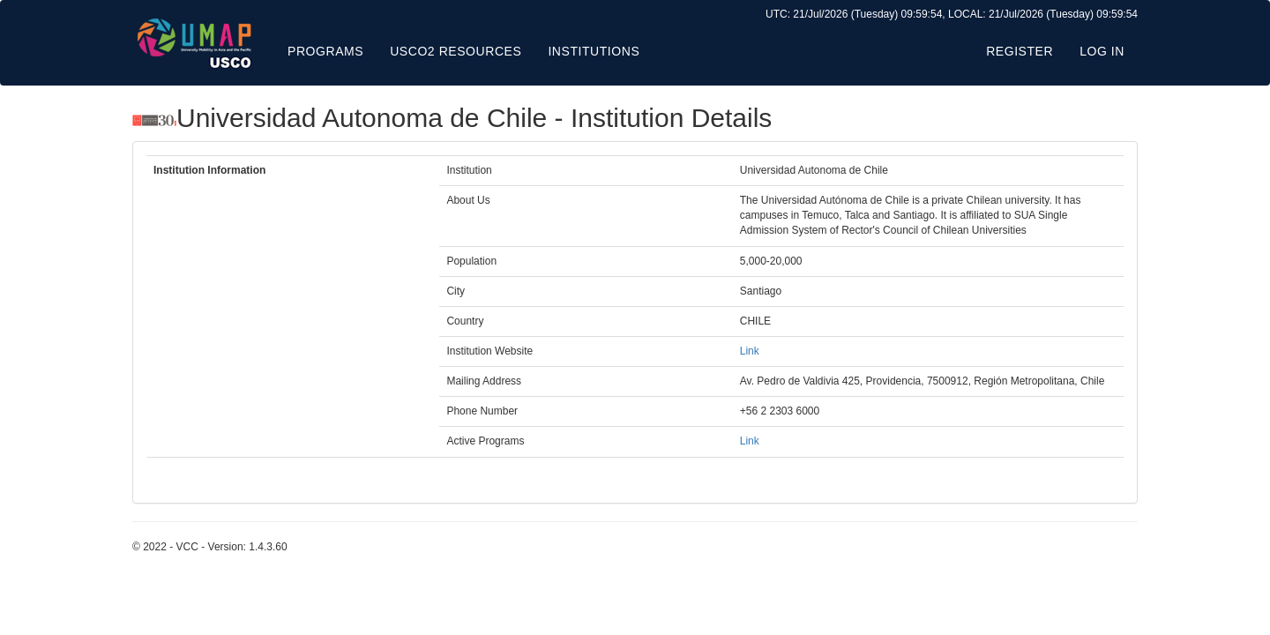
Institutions (593, 51)
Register (1019, 51)
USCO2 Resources (455, 51)
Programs (325, 51)
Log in (1102, 51)
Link (749, 351)
